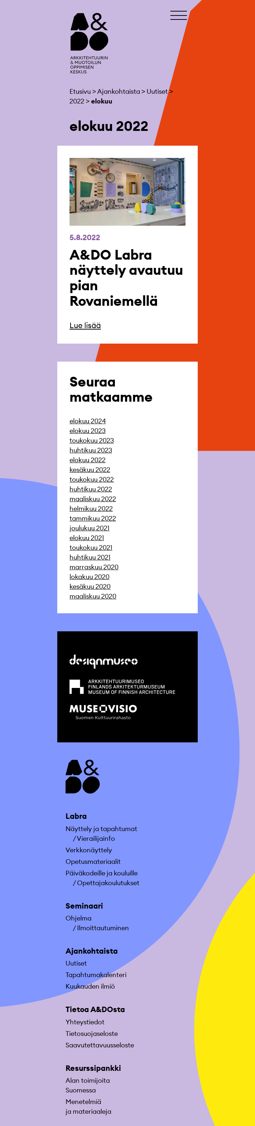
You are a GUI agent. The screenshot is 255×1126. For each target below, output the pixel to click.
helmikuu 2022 (91, 508)
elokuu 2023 (88, 431)
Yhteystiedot (85, 1022)
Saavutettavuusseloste (100, 1045)
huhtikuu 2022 (91, 489)
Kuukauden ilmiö (90, 986)
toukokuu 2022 (92, 479)
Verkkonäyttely (89, 850)
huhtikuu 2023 (91, 450)
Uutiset (76, 963)
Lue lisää (85, 325)
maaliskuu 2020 (93, 596)
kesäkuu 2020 (90, 586)
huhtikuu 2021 (90, 557)
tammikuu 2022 (93, 518)
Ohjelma (78, 918)
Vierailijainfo (96, 838)
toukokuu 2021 (91, 547)
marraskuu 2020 (94, 567)
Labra (76, 816)
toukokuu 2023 (92, 440)
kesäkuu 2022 (90, 469)
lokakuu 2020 (89, 577)
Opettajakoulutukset (108, 883)
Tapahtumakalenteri (96, 975)
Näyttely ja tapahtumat (101, 829)
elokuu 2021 (87, 538)
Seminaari (84, 906)
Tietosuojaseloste (92, 1033)
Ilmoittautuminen (103, 928)
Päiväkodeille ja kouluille (102, 873)
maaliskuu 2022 (93, 499)
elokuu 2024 (88, 421)
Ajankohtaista (92, 951)
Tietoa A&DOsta (95, 1009)
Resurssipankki (93, 1068)
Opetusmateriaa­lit (93, 861)
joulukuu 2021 (89, 528)
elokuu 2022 (88, 460)
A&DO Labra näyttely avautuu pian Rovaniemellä (126, 277)
